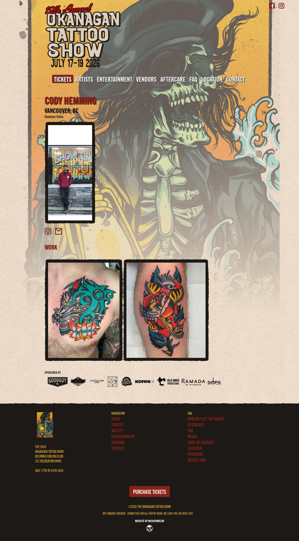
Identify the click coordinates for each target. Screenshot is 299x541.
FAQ (193, 79)
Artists (84, 79)
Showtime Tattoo (54, 116)
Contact (235, 79)
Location (211, 79)
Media (192, 436)
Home (115, 418)
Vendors (146, 79)
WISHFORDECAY (156, 521)
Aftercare (173, 79)
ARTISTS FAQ (197, 460)
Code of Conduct (201, 442)
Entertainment (114, 79)
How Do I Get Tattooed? (206, 418)
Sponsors (195, 454)
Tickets (63, 79)
